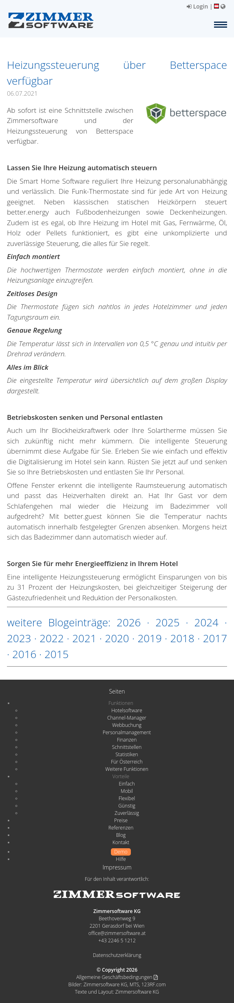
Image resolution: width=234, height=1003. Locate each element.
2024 (206, 622)
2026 (129, 622)
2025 (167, 622)
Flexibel (127, 798)
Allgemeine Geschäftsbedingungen (116, 977)
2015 (56, 654)
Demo (121, 851)
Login (197, 6)
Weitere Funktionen (126, 769)
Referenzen (120, 827)
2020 (117, 638)
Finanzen (127, 739)
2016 (24, 654)
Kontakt (121, 842)
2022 (52, 638)
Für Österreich (127, 761)
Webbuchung (126, 725)
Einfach (127, 783)
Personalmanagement (127, 732)
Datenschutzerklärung (117, 955)
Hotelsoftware (126, 710)
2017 (215, 638)
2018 (182, 638)
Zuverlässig (127, 813)
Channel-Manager (126, 717)
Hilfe (121, 859)
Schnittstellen (126, 747)
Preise (121, 820)
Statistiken (126, 754)
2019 (149, 638)
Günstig (126, 805)
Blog (121, 835)
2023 (19, 638)
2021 (84, 638)
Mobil (127, 791)
